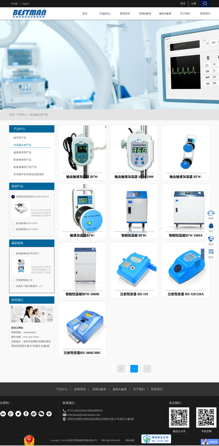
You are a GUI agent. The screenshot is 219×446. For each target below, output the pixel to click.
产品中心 (22, 114)
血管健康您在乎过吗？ (28, 253)
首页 (84, 13)
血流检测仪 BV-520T (26, 223)
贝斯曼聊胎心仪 (24, 280)
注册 (193, 3)
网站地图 (129, 440)
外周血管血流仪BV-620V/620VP (32, 196)
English (25, 3)
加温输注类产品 (39, 114)
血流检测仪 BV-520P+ (27, 229)
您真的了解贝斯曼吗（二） (30, 286)
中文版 (14, 3)
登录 (182, 3)
